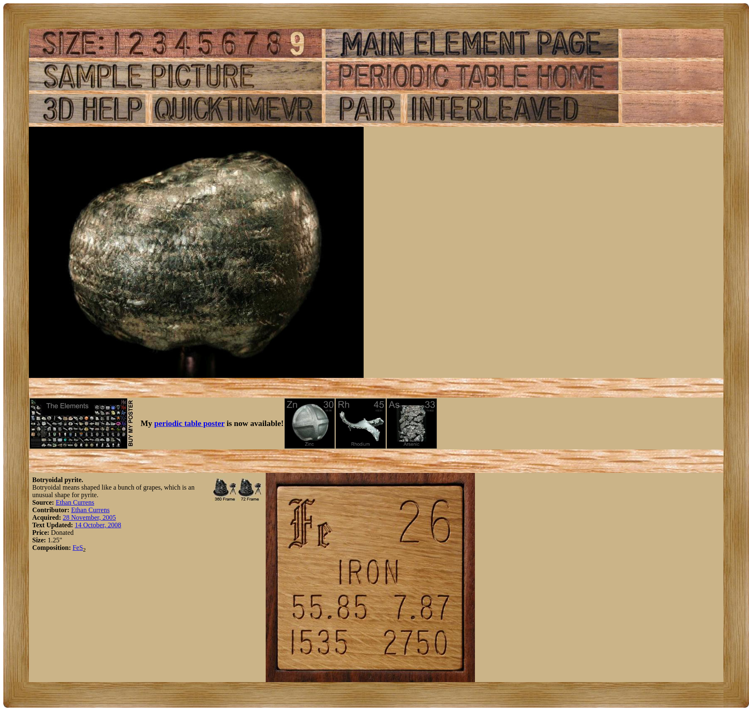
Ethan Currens (75, 502)
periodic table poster (189, 423)
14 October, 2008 (98, 525)
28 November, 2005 (89, 517)
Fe (75, 547)
